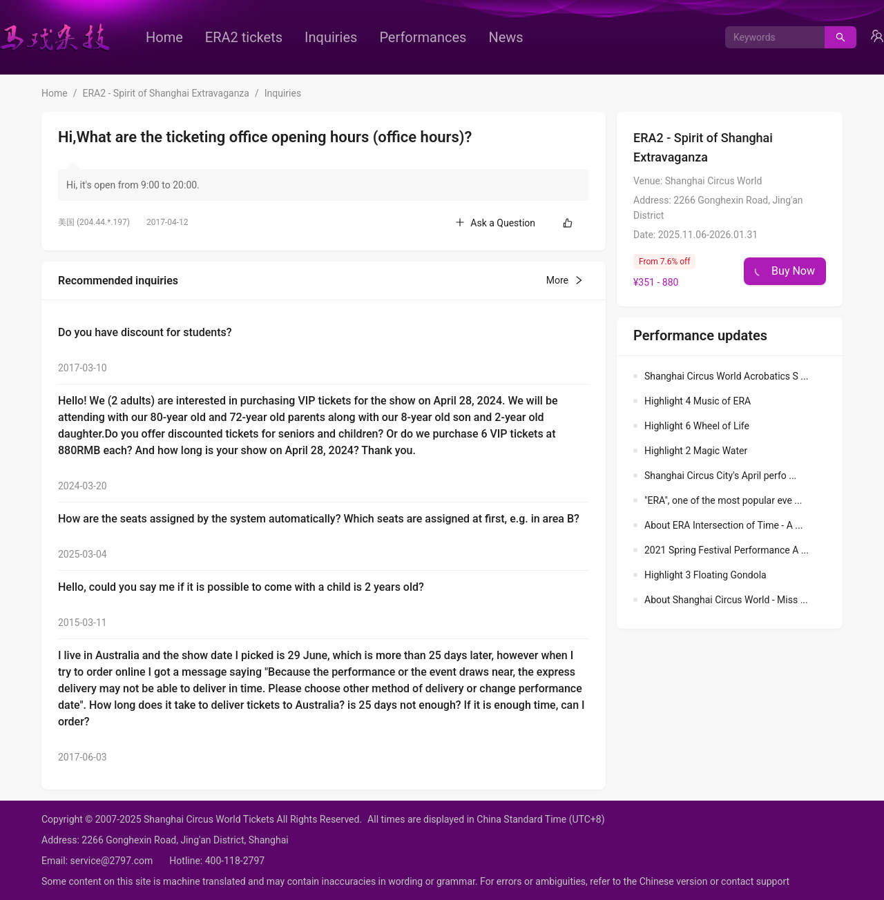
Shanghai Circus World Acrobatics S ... (726, 376)
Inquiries (331, 37)
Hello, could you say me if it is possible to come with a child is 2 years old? (241, 587)
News (505, 37)
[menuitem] (164, 37)
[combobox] (769, 37)
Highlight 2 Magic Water (695, 450)
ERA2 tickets (243, 37)
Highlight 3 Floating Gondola (705, 574)
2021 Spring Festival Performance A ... (726, 550)
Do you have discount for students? (144, 332)
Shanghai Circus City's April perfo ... (720, 475)
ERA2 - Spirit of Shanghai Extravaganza (165, 93)
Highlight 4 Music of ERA (697, 401)
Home (164, 37)
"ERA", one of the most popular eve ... (723, 500)
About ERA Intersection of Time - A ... (723, 525)
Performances (422, 37)
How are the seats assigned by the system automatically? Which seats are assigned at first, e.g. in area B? (318, 518)
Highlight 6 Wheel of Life (696, 425)
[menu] (362, 37)
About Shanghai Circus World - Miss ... (726, 599)
